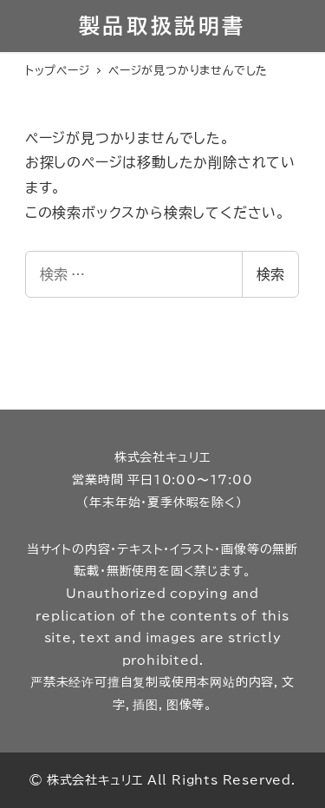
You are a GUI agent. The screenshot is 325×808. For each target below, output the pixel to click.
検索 (270, 274)
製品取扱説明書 (162, 26)
